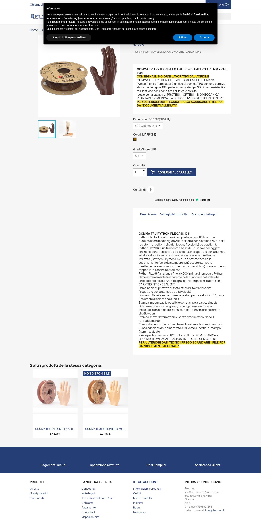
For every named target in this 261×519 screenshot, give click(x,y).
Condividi (150, 189)
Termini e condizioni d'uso (97, 498)
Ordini (137, 493)
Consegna (88, 488)
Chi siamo (88, 502)
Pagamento (89, 507)
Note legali (88, 493)
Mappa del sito (91, 517)
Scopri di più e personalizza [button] (69, 37)
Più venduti (37, 498)
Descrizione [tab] (148, 214)
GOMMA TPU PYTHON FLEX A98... (105, 429)
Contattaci (88, 512)
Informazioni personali (147, 488)
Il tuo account (145, 482)
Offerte (34, 488)
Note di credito (142, 498)
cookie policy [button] (147, 18)
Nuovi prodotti (38, 493)
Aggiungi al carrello (171, 172)
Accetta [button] (204, 37)
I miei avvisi (139, 512)
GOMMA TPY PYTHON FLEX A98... (55, 429)
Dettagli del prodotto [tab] (174, 214)
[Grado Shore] (139, 155)
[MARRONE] (135, 140)
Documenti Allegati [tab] (204, 214)
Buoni (136, 507)
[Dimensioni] (148, 125)
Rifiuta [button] (183, 37)
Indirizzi (138, 502)
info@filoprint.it (214, 510)
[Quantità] (137, 172)
